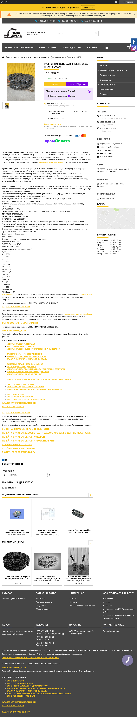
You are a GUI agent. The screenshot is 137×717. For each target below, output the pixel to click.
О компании (105, 80)
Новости (73, 602)
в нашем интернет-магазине (51, 162)
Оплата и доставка (71, 47)
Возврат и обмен (47, 47)
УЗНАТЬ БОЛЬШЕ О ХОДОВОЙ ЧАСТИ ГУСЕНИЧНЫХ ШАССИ (33, 349)
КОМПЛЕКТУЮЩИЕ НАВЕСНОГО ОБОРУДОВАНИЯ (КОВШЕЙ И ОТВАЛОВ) (39, 379)
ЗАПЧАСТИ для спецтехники (113, 70)
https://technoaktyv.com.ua (111, 144)
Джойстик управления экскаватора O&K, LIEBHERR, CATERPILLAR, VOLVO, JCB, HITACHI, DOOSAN (78, 578)
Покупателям (41, 606)
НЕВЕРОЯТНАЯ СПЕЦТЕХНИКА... (21, 384)
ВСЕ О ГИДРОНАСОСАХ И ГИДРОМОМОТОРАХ (27, 686)
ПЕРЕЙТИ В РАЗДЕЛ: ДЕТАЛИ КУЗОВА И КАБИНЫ (28, 441)
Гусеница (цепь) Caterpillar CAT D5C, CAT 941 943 (78, 531)
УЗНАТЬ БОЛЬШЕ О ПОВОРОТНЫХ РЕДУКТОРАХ (28, 372)
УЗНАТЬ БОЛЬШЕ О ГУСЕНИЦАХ (21, 344)
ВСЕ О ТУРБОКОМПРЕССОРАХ (20, 397)
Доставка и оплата (44, 602)
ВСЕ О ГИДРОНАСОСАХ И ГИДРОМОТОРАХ (26, 399)
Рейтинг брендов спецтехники (82, 606)
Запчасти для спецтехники (19, 47)
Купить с (77, 84)
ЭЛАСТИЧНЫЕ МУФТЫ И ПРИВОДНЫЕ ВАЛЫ (27, 359)
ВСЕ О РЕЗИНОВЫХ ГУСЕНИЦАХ (21, 346)
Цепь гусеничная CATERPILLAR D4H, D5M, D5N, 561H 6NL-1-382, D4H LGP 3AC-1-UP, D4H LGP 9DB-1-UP (47, 578)
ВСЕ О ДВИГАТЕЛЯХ (15, 394)
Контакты (92, 47)
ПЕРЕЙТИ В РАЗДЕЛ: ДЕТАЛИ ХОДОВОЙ (23, 437)
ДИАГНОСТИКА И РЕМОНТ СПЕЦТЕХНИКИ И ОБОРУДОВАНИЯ (34, 389)
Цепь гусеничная (41, 57)
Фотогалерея (106, 89)
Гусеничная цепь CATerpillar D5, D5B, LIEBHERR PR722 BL (17, 577)
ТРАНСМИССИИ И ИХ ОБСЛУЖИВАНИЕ (24, 354)
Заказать (88, 7)
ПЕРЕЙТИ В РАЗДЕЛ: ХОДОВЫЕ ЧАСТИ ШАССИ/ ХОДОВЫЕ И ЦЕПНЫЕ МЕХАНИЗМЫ (46, 433)
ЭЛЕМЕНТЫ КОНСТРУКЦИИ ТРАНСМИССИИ (26, 356)
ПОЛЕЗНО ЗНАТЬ (108, 85)
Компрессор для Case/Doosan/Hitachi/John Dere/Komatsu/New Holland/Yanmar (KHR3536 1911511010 (17, 532)
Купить (55, 84)
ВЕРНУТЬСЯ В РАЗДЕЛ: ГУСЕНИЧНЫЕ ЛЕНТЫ (26, 429)
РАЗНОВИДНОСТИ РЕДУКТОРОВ (21, 367)
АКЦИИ (103, 66)
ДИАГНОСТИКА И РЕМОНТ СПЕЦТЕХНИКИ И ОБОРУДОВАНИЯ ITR (36, 688)
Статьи (73, 599)
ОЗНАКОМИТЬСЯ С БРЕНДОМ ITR (20, 323)
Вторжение (40, 599)
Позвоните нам (85, 294)
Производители (107, 75)
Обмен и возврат (43, 609)
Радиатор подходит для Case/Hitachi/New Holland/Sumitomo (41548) (47, 532)
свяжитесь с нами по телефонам (79, 314)
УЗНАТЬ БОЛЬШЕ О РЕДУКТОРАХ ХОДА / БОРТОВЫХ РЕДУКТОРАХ (36, 369)
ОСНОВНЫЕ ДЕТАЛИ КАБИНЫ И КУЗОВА (25, 364)
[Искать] (96, 33)
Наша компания (9, 294)
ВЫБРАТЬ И (30, 658)
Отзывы (104, 94)
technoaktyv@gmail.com (110, 147)
